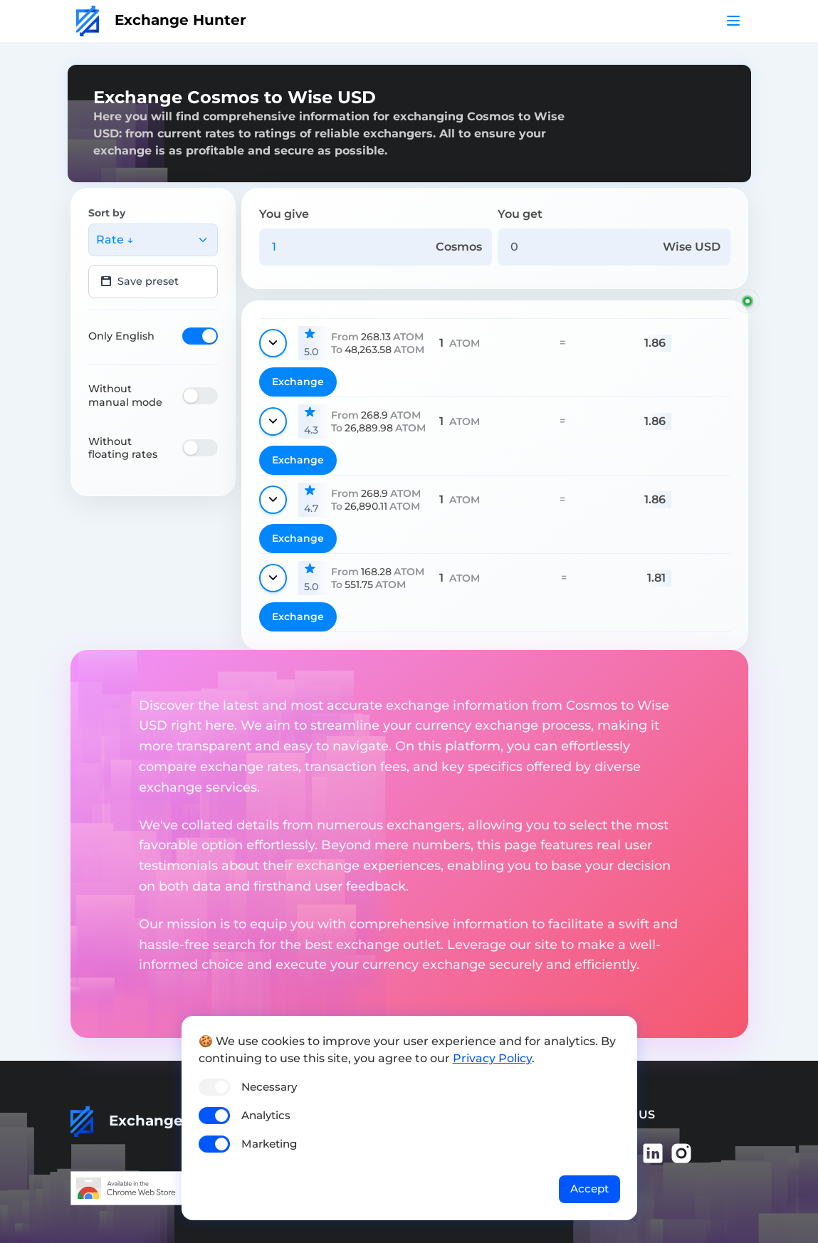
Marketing (269, 1143)
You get (520, 214)
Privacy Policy (492, 1058)
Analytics (265, 1115)
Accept (589, 1188)
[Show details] (273, 343)
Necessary (269, 1086)
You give (284, 214)
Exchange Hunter (161, 19)
